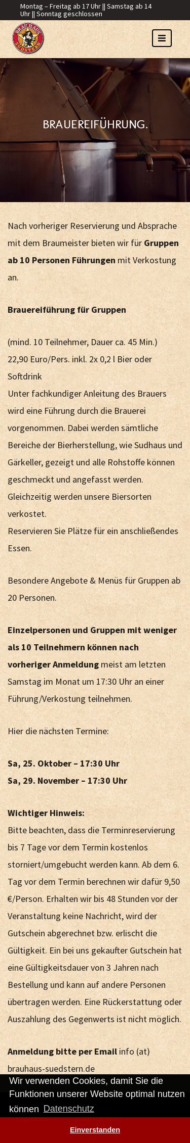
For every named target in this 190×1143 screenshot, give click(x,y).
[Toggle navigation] (162, 38)
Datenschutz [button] (69, 1109)
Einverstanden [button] (95, 1130)
